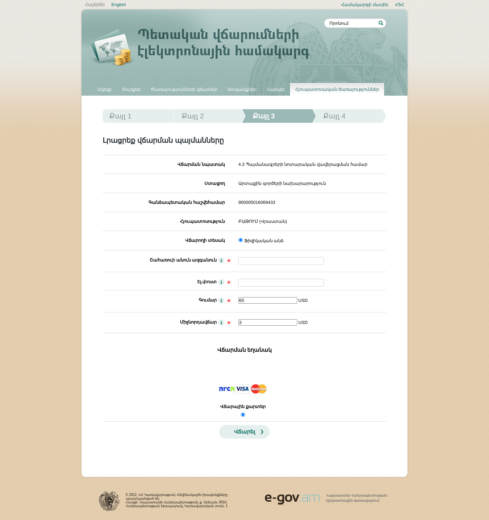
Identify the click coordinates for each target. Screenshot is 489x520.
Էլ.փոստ (207, 281)
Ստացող (214, 183)
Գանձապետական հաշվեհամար (186, 202)
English (118, 4)
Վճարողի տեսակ (205, 240)
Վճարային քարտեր (243, 406)
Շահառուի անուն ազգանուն (183, 260)
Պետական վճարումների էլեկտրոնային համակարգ (207, 48)
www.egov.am (326, 496)
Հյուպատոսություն (202, 221)
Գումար (208, 300)
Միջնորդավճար (198, 322)
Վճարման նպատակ (201, 164)
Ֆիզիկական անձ (264, 240)
